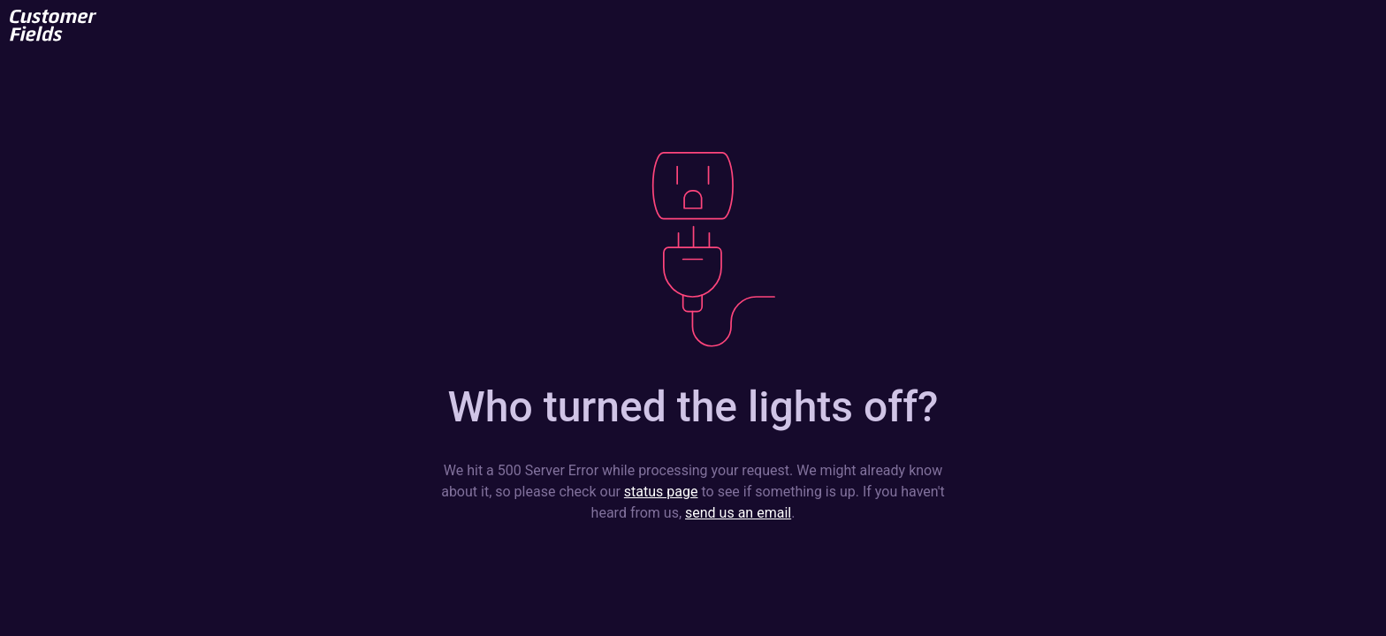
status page (661, 491)
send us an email (738, 512)
